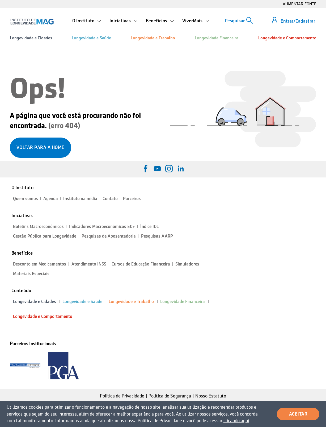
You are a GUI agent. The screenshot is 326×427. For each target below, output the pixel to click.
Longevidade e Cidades (31, 37)
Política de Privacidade (122, 396)
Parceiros (132, 198)
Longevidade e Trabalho (153, 37)
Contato (110, 198)
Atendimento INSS (88, 264)
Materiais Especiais (31, 273)
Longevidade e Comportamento (287, 37)
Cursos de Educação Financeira (141, 264)
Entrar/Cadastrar (298, 21)
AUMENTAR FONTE (299, 4)
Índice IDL (149, 226)
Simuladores (187, 264)
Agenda (50, 198)
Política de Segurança (170, 396)
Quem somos (25, 198)
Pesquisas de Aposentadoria (109, 236)
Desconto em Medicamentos (39, 264)
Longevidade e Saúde (91, 37)
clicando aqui (236, 420)
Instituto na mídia (80, 198)
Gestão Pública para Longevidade (44, 236)
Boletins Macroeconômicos (38, 226)
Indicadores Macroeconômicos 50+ (102, 226)
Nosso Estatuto (210, 396)
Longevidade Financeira (216, 37)
